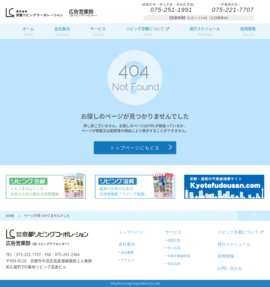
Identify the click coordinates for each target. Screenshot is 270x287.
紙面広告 (174, 240)
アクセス (127, 260)
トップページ (131, 232)
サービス (98, 31)
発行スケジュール (204, 31)
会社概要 (127, 252)
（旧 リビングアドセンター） (86, 13)
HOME (10, 215)
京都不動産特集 (179, 256)
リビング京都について (147, 31)
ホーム (28, 31)
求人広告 (174, 248)
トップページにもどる (135, 147)
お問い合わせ (229, 268)
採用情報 (248, 31)
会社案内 (62, 31)
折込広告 (174, 264)
